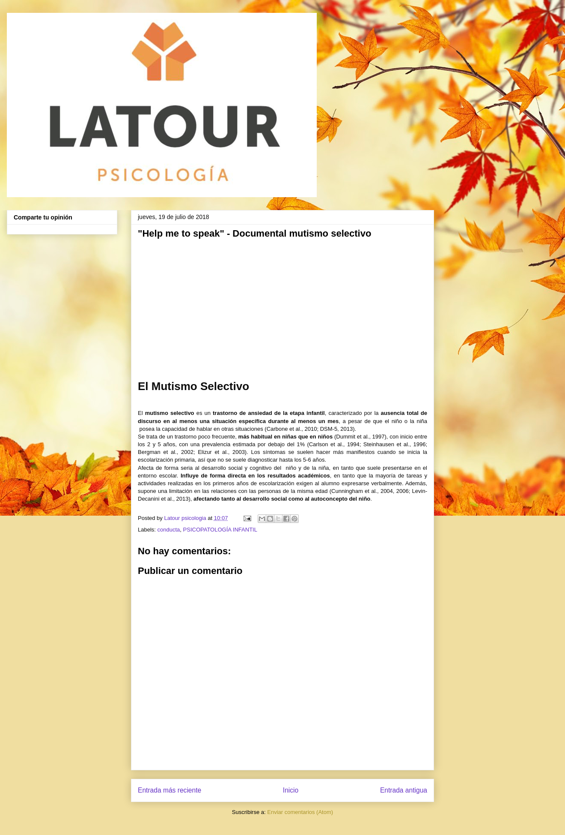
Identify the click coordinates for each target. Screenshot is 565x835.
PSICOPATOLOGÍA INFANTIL (220, 529)
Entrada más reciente (169, 790)
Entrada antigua (403, 790)
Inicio (290, 790)
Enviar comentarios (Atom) (300, 812)
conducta (169, 529)
